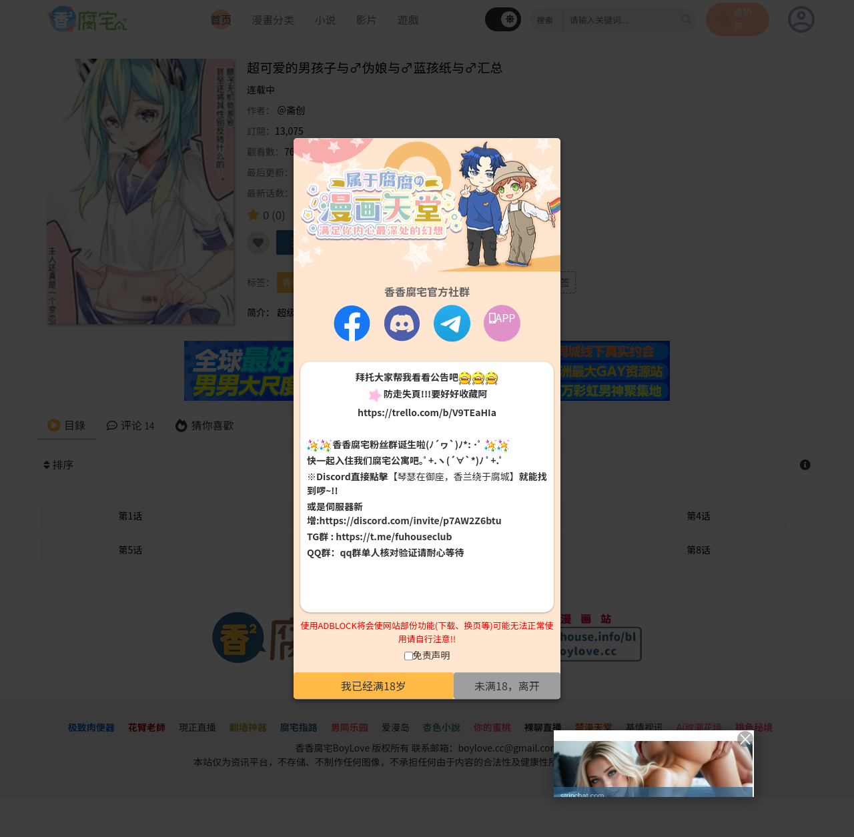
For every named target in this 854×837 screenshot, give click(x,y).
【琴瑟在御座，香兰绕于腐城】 (453, 477)
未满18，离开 (507, 686)
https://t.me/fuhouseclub (394, 537)
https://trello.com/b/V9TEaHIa (427, 412)
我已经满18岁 (373, 686)
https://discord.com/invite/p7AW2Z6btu (411, 521)
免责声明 (431, 655)
